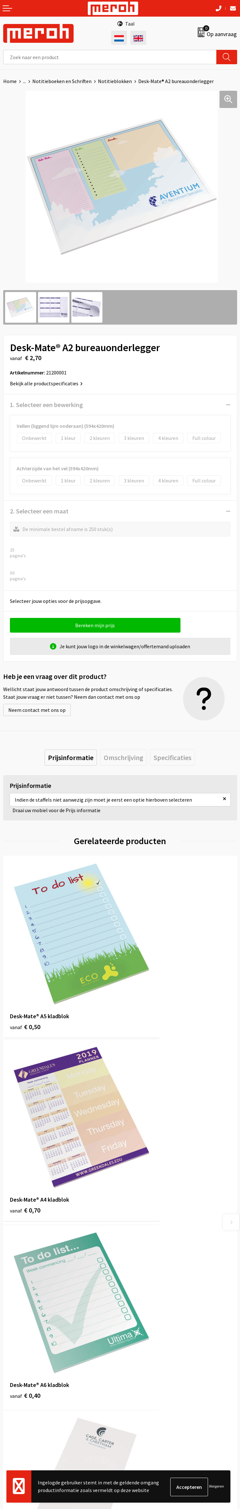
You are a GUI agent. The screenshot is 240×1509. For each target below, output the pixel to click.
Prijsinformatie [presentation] (70, 757)
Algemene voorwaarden (149, 1358)
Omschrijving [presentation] (123, 757)
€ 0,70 (142, 987)
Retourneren (17, 1368)
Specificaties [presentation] (172, 757)
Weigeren (216, 1486)
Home (10, 81)
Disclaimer (135, 1397)
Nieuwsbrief (136, 1251)
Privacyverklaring (142, 1387)
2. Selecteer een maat (39, 511)
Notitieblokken (115, 81)
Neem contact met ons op (37, 710)
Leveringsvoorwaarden (148, 1368)
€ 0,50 (25, 987)
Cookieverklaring (142, 1378)
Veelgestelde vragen (145, 1261)
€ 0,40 (25, 1133)
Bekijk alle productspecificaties (46, 383)
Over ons (132, 1241)
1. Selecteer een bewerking (46, 405)
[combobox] (110, 57)
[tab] (70, 758)
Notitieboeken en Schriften (62, 81)
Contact (12, 1358)
